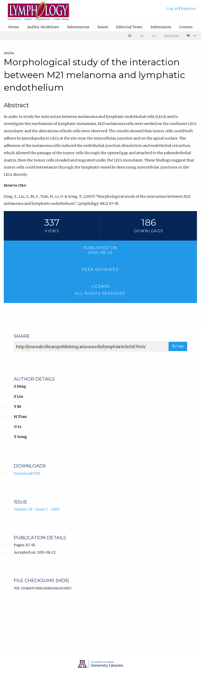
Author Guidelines (43, 27)
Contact (186, 27)
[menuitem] (181, 10)
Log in (172, 8)
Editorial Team (129, 27)
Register (188, 8)
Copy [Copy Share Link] (178, 346)
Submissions (78, 27)
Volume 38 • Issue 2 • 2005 (37, 509)
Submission (160, 27)
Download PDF (27, 473)
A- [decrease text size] (142, 35)
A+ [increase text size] (154, 35)
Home (13, 27)
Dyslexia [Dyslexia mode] (171, 35)
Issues (102, 27)
